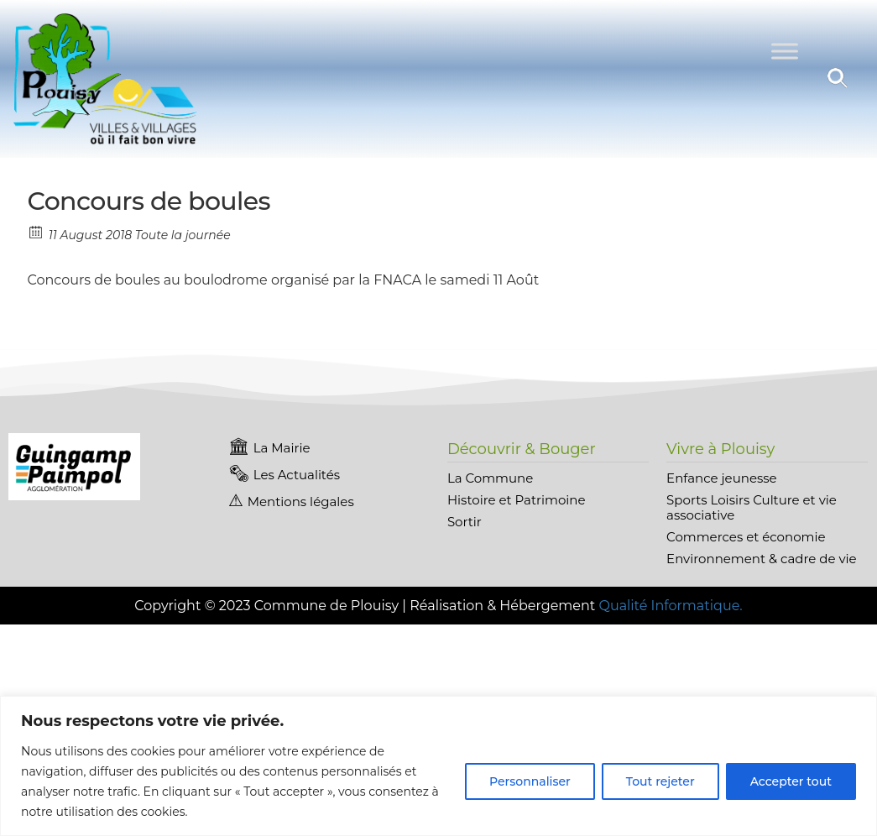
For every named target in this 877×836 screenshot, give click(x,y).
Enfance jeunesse (721, 478)
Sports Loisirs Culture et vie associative (751, 507)
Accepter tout (791, 781)
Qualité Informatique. (670, 606)
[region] (438, 766)
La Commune (490, 478)
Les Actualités (296, 475)
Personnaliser (530, 781)
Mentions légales (301, 501)
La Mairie (282, 448)
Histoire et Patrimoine (516, 500)
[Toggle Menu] (784, 52)
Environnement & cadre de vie (761, 559)
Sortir (464, 522)
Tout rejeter (660, 781)
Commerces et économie (745, 537)
